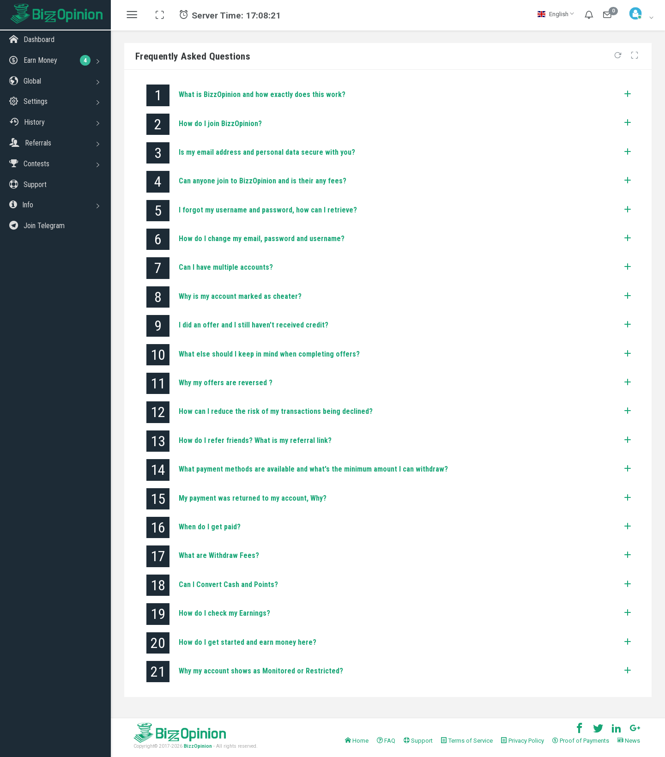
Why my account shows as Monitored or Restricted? (261, 670)
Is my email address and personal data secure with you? (267, 152)
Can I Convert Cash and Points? (228, 584)
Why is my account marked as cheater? (240, 296)
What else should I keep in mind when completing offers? (269, 354)
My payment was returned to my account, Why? (252, 498)
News (628, 740)
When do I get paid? (210, 526)
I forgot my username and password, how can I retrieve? (268, 210)
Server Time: (230, 15)
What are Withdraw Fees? (219, 555)
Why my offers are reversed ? (225, 382)
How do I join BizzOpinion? (220, 123)
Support (418, 740)
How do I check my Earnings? (224, 613)
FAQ (386, 740)
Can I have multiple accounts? (226, 267)
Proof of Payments (580, 740)
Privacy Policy (522, 740)
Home (357, 740)
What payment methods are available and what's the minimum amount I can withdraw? (313, 469)
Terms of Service (467, 740)
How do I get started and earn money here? (247, 642)
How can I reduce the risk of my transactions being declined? (276, 411)
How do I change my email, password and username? (262, 238)
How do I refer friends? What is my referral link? (255, 440)
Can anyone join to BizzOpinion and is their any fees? (262, 180)
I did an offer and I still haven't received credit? (253, 325)
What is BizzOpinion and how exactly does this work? (262, 94)
